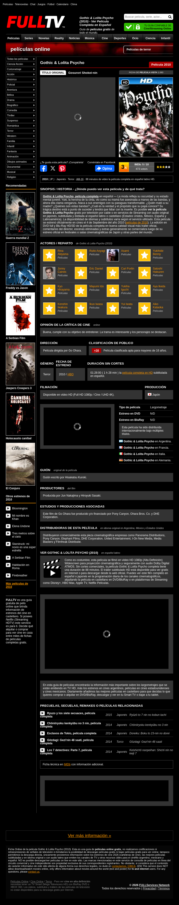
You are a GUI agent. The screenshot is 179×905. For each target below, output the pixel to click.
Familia (11, 141)
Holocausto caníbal (20, 416)
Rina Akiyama (58, 254)
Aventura (12, 89)
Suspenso (12, 120)
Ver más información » (89, 835)
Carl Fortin (122, 270)
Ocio (135, 38)
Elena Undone (21, 526)
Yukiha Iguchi (122, 290)
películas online (30, 49)
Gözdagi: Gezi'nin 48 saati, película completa (67, 741)
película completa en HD (137, 372)
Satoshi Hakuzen (153, 272)
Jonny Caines (58, 272)
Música (89, 38)
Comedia (12, 110)
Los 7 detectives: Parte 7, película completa (66, 752)
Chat (32, 4)
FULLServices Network (154, 885)
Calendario (62, 4)
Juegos (41, 4)
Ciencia (150, 38)
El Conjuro (20, 466)
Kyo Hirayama (58, 290)
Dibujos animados (17, 161)
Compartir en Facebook (43, 168)
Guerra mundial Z (20, 216)
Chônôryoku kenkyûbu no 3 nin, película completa (70, 725)
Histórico (12, 79)
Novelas (44, 38)
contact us (34, 871)
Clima (74, 4)
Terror (10, 130)
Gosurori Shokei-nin (82, 73)
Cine (105, 38)
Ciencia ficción (15, 64)
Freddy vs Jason (20, 266)
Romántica (13, 125)
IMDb (67, 764)
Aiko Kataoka (153, 307)
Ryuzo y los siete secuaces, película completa (67, 715)
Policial (11, 84)
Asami (122, 252)
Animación (13, 156)
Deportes (120, 38)
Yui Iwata (122, 305)
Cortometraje (14, 69)
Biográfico (12, 105)
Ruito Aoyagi (90, 252)
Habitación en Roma (20, 566)
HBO (71, 374)
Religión (11, 177)
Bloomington (20, 508)
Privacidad (149, 888)
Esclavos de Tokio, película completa (71, 733)
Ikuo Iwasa (90, 305)
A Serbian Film (20, 316)
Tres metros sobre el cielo (23, 535)
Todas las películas (17, 58)
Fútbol (51, 4)
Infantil (165, 38)
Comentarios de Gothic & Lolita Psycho (104, 168)
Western (11, 136)
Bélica (10, 94)
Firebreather (19, 575)
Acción (10, 74)
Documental (13, 166)
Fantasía (12, 151)
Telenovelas (21, 4)
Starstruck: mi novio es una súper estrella (24, 547)
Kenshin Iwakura (58, 307)
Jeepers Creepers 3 (20, 366)
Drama (10, 100)
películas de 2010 (137, 222)
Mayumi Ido (90, 288)
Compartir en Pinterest (62, 168)
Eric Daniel (90, 270)
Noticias (74, 38)
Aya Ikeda (153, 288)
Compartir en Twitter (52, 168)
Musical (11, 171)
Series (28, 38)
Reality (59, 38)
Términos (164, 888)
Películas (13, 38)
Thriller (11, 115)
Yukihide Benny (153, 254)
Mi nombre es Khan (20, 517)
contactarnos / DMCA (123, 866)
